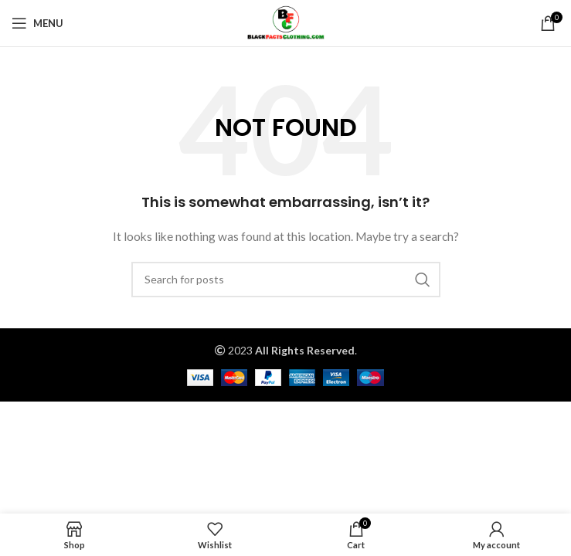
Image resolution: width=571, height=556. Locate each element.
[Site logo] (286, 22)
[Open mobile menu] (37, 23)
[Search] (285, 279)
